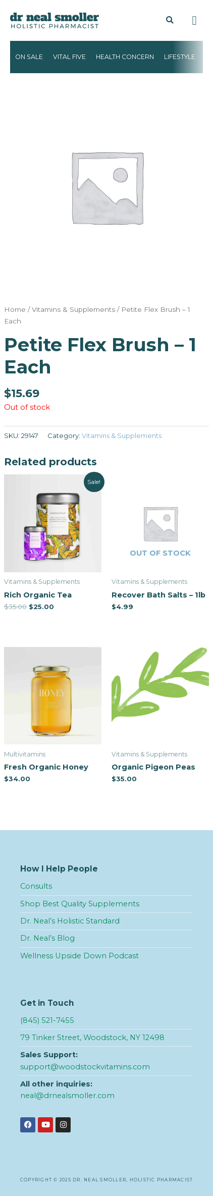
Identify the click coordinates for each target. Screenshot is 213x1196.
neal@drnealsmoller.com (67, 1095)
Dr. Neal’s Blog (47, 938)
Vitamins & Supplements (73, 309)
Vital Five (69, 57)
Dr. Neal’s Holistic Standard (70, 921)
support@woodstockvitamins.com (85, 1066)
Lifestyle (179, 57)
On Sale (29, 57)
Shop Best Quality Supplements (79, 903)
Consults (36, 886)
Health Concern (125, 57)
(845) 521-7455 (47, 1020)
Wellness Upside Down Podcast (79, 955)
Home (15, 309)
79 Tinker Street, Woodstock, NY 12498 (92, 1037)
